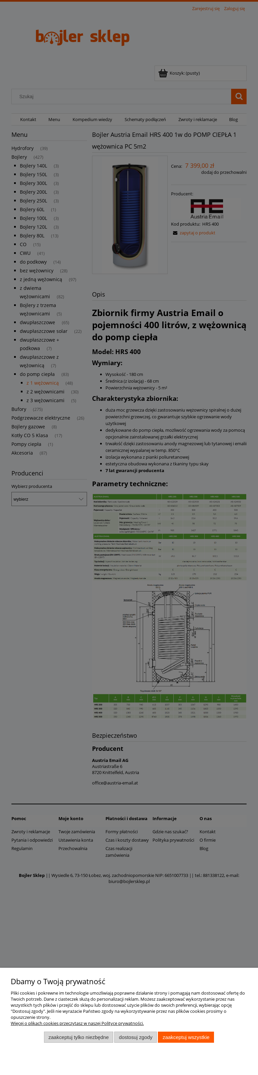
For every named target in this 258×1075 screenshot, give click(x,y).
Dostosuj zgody (136, 1037)
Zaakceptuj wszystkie (186, 1037)
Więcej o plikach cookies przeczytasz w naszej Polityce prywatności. (77, 1023)
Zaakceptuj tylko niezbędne (78, 1037)
